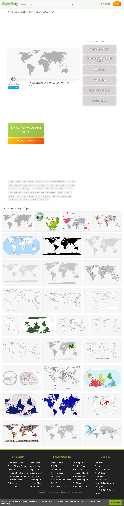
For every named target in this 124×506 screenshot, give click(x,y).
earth (69, 189)
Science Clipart (35, 483)
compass (68, 192)
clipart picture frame (17, 466)
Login (117, 4)
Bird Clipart (78, 469)
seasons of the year (58, 182)
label (47, 189)
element (56, 196)
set (24, 182)
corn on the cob (15, 192)
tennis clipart (24, 200)
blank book (13, 200)
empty (72, 185)
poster (60, 192)
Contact (98, 466)
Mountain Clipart (80, 486)
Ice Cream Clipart (80, 479)
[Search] (72, 4)
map (41, 200)
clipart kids (51, 192)
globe (11, 182)
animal (30, 182)
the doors (71, 182)
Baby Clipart (34, 486)
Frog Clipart (34, 469)
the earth (40, 185)
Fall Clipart (55, 466)
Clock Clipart (56, 469)
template (39, 182)
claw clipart (13, 486)
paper (38, 196)
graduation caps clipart (18, 476)
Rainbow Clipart (58, 486)
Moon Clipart (57, 462)
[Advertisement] (43, 31)
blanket (34, 200)
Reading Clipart (79, 466)
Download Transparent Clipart (26, 130)
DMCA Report (100, 473)
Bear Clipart (56, 483)
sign (24, 196)
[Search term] (47, 5)
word (31, 196)
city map (50, 185)
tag (46, 200)
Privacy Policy (100, 476)
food (10, 185)
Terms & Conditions (103, 469)
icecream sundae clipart (18, 473)
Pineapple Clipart (80, 473)
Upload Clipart (101, 479)
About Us (99, 462)
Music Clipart (35, 479)
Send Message (13, 87)
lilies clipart (13, 469)
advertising (46, 196)
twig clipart (13, 483)
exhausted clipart (15, 462)
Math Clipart (34, 462)
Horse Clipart (57, 473)
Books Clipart (35, 466)
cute (46, 182)
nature (18, 182)
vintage (11, 196)
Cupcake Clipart (36, 473)
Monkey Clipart (79, 476)
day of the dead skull (37, 192)
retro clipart (26, 189)
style (25, 192)
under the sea (38, 189)
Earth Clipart (34, 476)
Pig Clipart (77, 483)
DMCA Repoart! (26, 140)
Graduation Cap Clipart (61, 479)
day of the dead (21, 185)
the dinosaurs (14, 189)
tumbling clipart (15, 479)
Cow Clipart (78, 462)
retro (19, 196)
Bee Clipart (56, 476)
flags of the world (58, 189)
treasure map (66, 196)
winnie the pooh (61, 185)
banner (31, 185)
